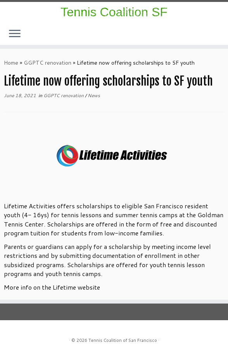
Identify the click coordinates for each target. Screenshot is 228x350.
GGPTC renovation (47, 63)
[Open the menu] (15, 34)
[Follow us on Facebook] (207, 35)
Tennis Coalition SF (114, 12)
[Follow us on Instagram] (202, 35)
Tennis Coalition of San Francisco (122, 340)
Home (11, 63)
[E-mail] (212, 35)
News (94, 95)
